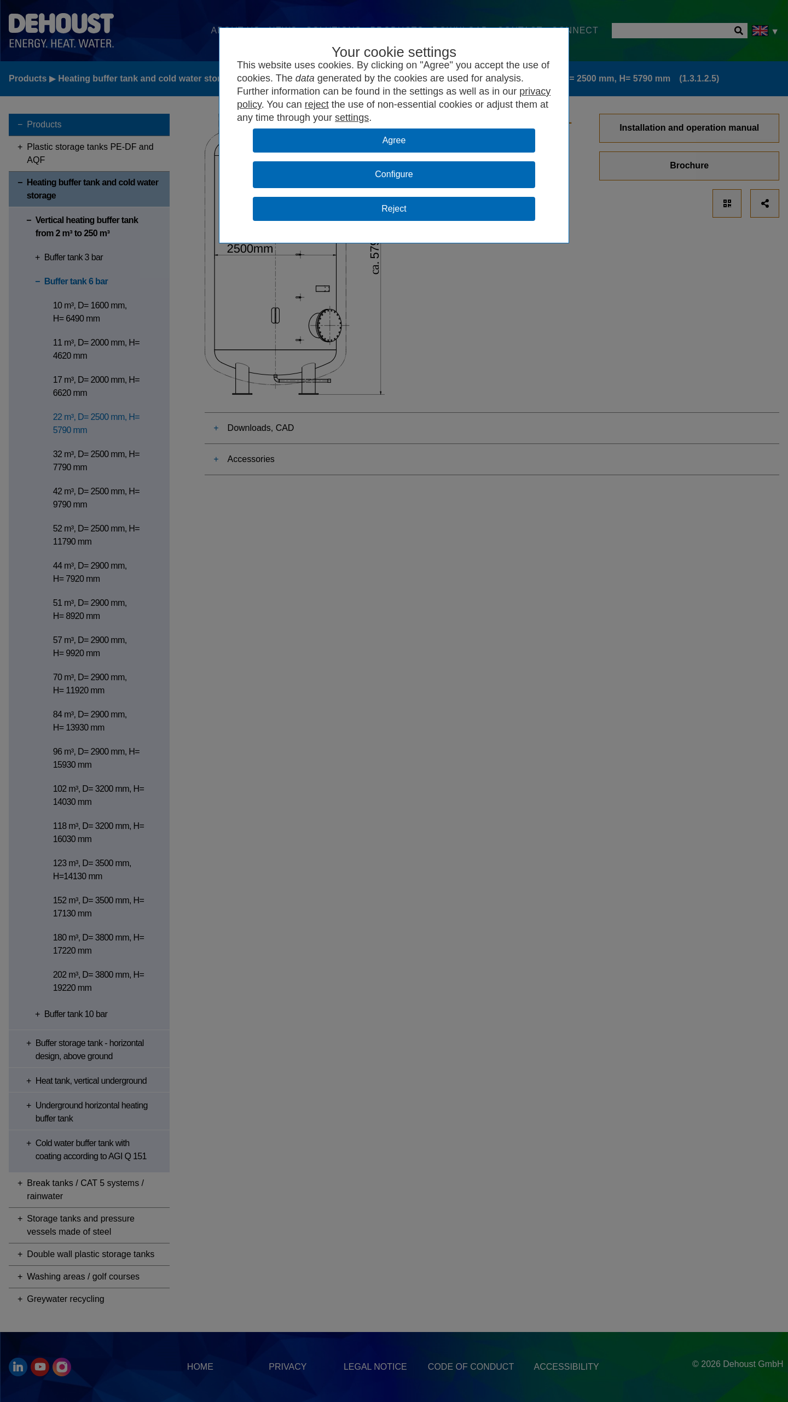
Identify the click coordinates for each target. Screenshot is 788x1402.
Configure (394, 174)
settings (352, 117)
